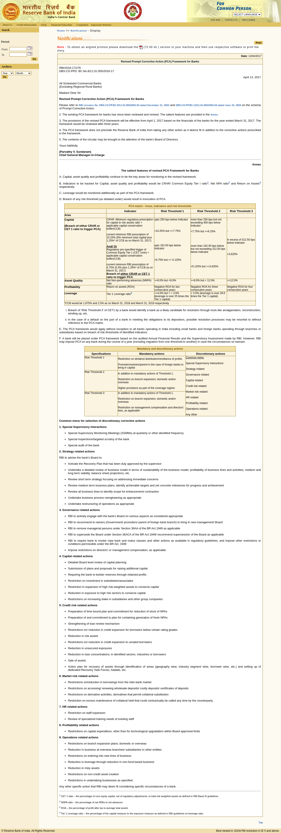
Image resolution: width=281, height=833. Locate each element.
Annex (214, 114)
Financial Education (61, 24)
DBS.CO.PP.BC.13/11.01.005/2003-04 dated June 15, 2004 (208, 105)
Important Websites (101, 24)
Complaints (82, 24)
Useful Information (26, 24)
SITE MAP (215, 20)
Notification (79, 30)
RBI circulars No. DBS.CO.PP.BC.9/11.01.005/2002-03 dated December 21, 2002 (124, 105)
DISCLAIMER (248, 20)
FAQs (44, 24)
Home (61, 30)
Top (261, 822)
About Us (7, 24)
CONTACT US (231, 20)
